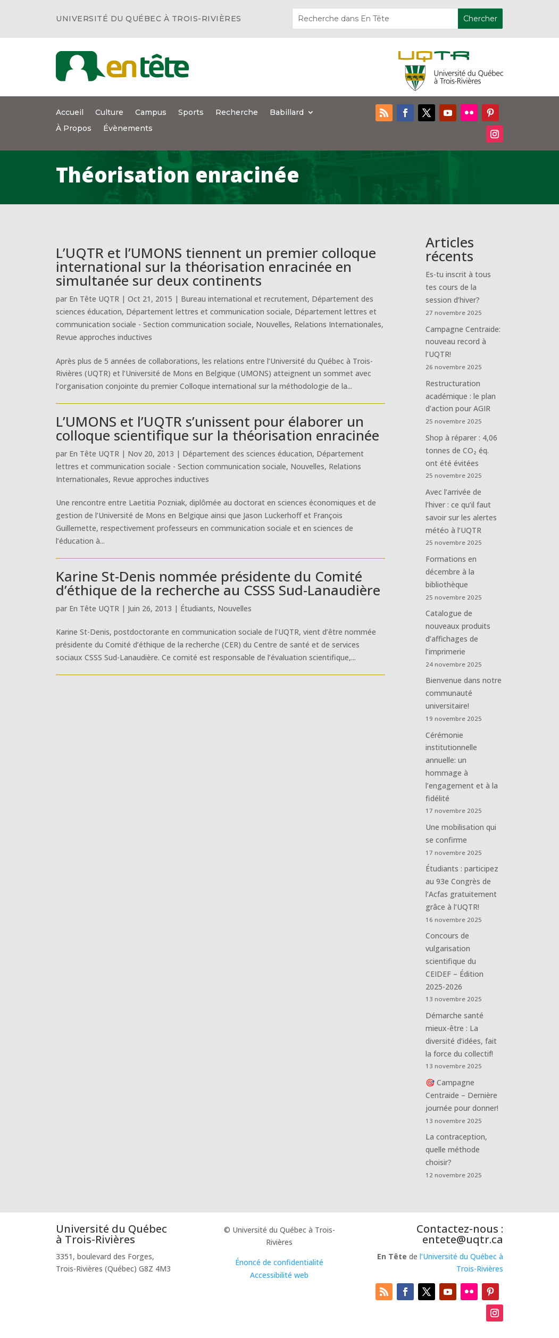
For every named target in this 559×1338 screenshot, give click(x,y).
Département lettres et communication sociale (208, 311)
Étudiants (196, 608)
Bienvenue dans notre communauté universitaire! (463, 693)
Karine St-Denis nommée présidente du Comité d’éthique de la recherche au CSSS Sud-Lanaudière (218, 583)
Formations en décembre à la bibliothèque (451, 571)
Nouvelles (273, 324)
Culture (109, 113)
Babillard (287, 113)
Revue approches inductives (104, 337)
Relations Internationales (337, 324)
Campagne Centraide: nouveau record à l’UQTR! (462, 342)
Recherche (236, 113)
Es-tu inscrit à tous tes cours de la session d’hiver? (458, 287)
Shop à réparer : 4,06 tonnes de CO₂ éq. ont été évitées (461, 450)
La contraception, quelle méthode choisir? (456, 1149)
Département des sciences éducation (247, 453)
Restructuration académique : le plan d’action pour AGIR (460, 396)
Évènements (128, 128)
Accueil (70, 113)
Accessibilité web (279, 1275)
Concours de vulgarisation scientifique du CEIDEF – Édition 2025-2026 (454, 960)
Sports (191, 113)
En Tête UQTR (94, 299)
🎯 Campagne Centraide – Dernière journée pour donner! (461, 1095)
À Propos (73, 128)
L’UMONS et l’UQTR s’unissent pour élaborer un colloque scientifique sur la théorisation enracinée (217, 428)
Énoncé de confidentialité (279, 1262)
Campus (150, 113)
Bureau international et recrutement (244, 299)
